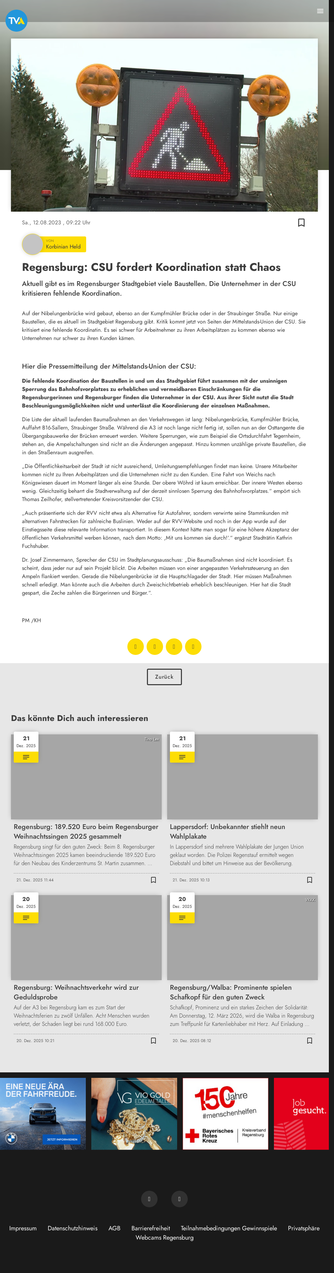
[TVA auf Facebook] (149, 1199)
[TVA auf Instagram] (179, 1199)
